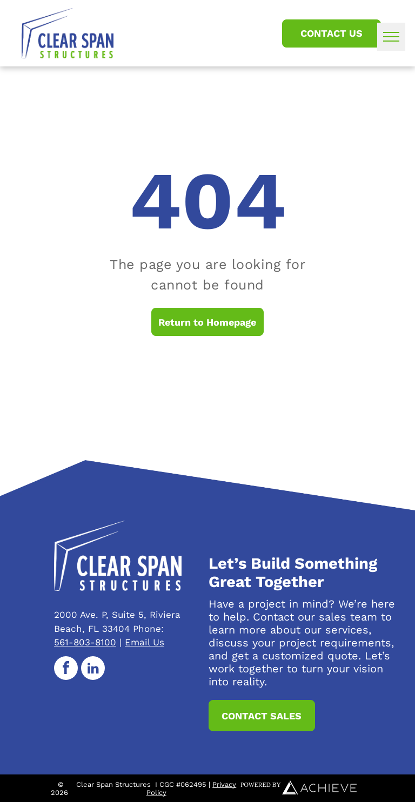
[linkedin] (93, 669)
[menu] (391, 37)
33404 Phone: (133, 628)
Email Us (144, 642)
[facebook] (66, 669)
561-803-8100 (85, 642)
